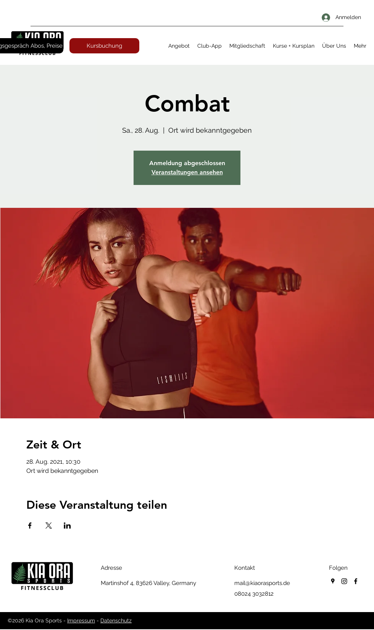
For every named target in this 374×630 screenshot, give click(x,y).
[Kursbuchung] (104, 45)
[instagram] (344, 581)
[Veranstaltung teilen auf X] (48, 525)
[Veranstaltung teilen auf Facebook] (30, 525)
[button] (178, 45)
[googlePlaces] (333, 581)
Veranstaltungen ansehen (187, 172)
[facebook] (355, 581)
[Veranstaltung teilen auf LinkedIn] (67, 525)
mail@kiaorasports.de (262, 583)
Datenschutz (116, 620)
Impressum (81, 620)
